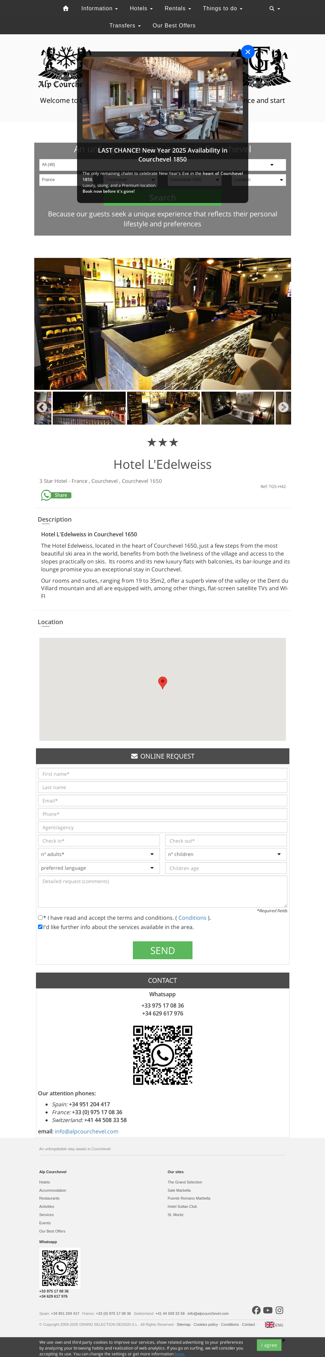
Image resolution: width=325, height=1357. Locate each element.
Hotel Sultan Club (182, 1206)
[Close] (248, 52)
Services (46, 1215)
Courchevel (105, 480)
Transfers (124, 25)
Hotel (61, 480)
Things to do (223, 8)
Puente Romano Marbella (189, 1198)
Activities (46, 1206)
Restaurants (49, 1198)
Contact (249, 1324)
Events (45, 1223)
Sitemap (184, 1324)
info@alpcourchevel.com (86, 1131)
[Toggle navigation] (274, 8)
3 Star (46, 480)
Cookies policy (206, 1324)
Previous (42, 408)
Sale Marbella (179, 1190)
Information (100, 8)
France (80, 480)
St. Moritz (176, 1215)
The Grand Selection (185, 1182)
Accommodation (52, 1190)
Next (283, 408)
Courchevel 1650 (142, 480)
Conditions (193, 917)
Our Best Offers (174, 25)
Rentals (178, 8)
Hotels (141, 8)
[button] (162, 683)
